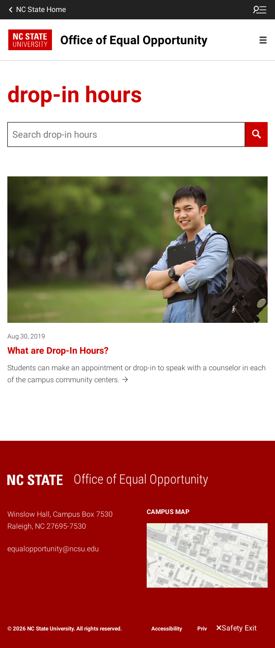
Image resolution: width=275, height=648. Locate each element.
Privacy (206, 628)
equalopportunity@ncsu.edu (53, 548)
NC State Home (36, 9)
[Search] (256, 134)
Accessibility (166, 628)
